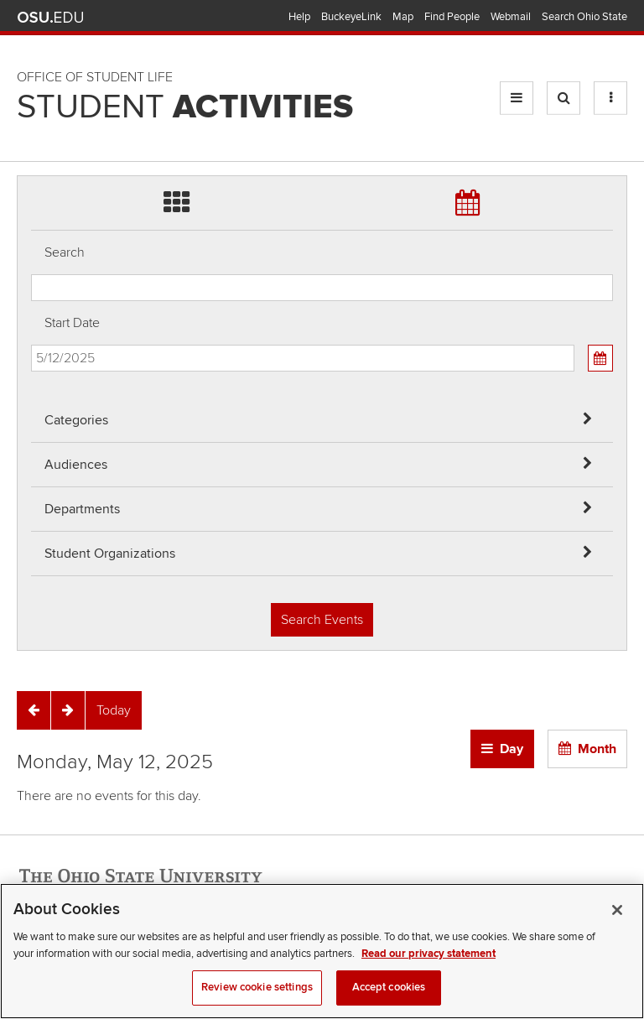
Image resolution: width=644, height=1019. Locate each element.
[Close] (617, 929)
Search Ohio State (584, 16)
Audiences (75, 464)
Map (402, 16)
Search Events (322, 619)
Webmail (511, 16)
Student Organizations (109, 553)
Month (597, 749)
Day (511, 749)
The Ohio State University (50, 17)
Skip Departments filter (31, 68)
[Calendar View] (600, 358)
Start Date (72, 323)
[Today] (114, 710)
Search (64, 252)
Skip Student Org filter (31, 112)
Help (299, 16)
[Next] (68, 710)
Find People (452, 16)
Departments (82, 509)
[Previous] (33, 710)
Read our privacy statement (428, 973)
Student (185, 107)
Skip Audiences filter (31, 23)
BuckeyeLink (351, 16)
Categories (76, 420)
